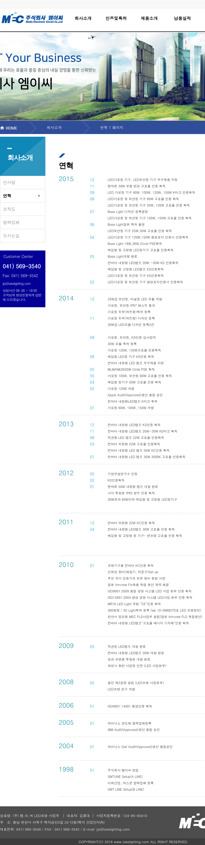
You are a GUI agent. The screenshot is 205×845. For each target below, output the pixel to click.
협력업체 (11, 222)
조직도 (9, 209)
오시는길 (11, 236)
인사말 (9, 182)
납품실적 (182, 18)
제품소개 (149, 18)
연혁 (7, 196)
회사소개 (83, 18)
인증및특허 (116, 18)
